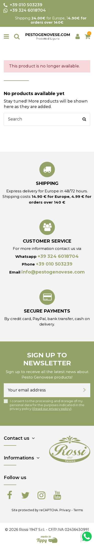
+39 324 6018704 (58, 256)
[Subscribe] (84, 390)
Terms (78, 510)
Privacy (65, 510)
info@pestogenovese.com (53, 272)
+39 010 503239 (54, 264)
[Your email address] (41, 390)
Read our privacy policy (51, 409)
